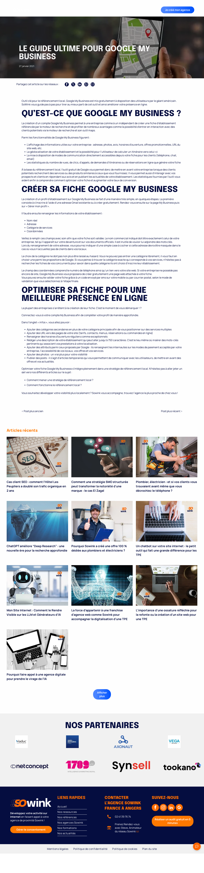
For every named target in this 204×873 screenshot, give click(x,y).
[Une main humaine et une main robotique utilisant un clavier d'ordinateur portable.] (166, 521)
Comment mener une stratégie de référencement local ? (60, 380)
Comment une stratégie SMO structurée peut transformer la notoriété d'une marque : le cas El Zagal (99, 486)
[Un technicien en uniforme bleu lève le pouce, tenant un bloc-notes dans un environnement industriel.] (102, 521)
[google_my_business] (179, 808)
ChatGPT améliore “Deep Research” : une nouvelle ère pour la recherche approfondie (37, 548)
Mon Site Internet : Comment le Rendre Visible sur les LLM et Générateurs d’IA (34, 612)
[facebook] (155, 808)
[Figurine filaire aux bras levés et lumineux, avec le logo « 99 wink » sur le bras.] (102, 585)
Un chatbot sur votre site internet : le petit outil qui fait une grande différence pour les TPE (166, 550)
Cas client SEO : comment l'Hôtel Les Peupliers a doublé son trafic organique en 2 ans (36, 486)
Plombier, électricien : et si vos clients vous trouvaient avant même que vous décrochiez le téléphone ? (166, 486)
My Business (166, 202)
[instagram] (163, 808)
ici (137, 831)
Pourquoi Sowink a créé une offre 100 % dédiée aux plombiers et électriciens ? (99, 548)
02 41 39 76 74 (123, 816)
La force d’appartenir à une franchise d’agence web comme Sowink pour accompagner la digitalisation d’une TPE (99, 614)
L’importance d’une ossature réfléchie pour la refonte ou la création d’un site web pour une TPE (166, 614)
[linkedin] (171, 808)
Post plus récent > (171, 411)
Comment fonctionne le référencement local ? (54, 385)
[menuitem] (56, 7)
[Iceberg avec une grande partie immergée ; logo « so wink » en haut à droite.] (37, 521)
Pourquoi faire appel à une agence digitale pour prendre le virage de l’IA (36, 676)
